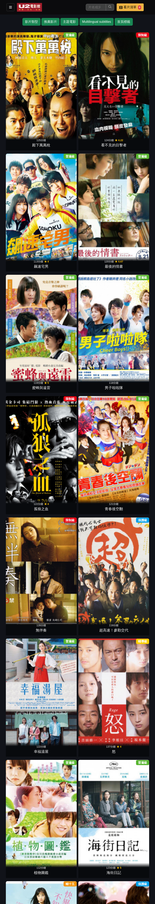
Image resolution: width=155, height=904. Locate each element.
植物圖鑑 (22, 268)
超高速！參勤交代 (59, 207)
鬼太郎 (95, 757)
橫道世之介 (59, 452)
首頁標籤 (123, 21)
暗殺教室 (96, 329)
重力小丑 (22, 635)
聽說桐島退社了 (132, 452)
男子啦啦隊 (59, 146)
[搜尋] (96, 7)
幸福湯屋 (96, 207)
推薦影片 (50, 21)
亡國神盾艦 (59, 696)
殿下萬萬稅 (22, 85)
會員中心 (9, 883)
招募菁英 (108, 875)
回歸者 (22, 757)
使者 (22, 513)
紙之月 (59, 391)
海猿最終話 (133, 513)
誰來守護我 (96, 574)
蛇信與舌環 (59, 635)
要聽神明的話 (132, 329)
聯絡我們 (88, 875)
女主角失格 (133, 268)
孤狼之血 (96, 146)
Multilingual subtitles (96, 21)
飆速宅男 (96, 85)
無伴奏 (22, 207)
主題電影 (69, 21)
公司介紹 (128, 875)
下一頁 (77, 830)
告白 (132, 574)
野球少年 (59, 818)
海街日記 (59, 268)
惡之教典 (59, 513)
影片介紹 (9, 875)
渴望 (132, 391)
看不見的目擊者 (59, 85)
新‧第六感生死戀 (96, 513)
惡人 (59, 574)
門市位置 (49, 875)
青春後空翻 (133, 146)
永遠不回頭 (59, 329)
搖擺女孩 (59, 757)
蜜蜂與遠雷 (22, 146)
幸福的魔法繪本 (132, 635)
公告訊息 (69, 875)
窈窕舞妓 (22, 391)
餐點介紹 (29, 875)
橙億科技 (84, 898)
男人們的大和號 (96, 391)
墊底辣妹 (22, 329)
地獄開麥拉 (22, 452)
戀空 (132, 757)
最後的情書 (133, 85)
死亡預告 (96, 696)
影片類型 (31, 21)
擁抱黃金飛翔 (96, 452)
